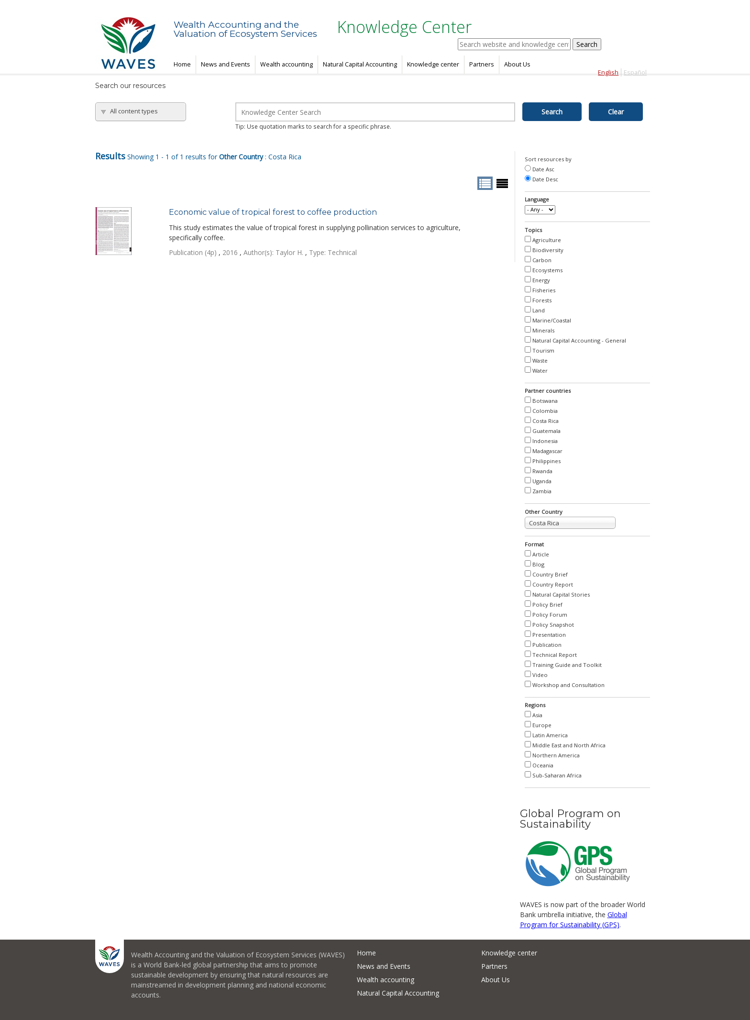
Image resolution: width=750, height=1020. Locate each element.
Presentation (549, 634)
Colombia (545, 410)
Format (534, 544)
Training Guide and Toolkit (567, 664)
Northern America (556, 755)
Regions (535, 705)
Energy (541, 280)
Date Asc (543, 169)
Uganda (541, 481)
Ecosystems (547, 270)
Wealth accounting (286, 64)
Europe (541, 725)
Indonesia (545, 440)
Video (540, 674)
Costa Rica (545, 420)
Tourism (543, 350)
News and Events (225, 64)
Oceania (542, 765)
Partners (481, 64)
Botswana (545, 400)
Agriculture (546, 240)
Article (540, 554)
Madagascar (547, 451)
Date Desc (545, 179)
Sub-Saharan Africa (557, 775)
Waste (540, 360)
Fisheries (543, 290)
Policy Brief (547, 604)
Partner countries (548, 390)
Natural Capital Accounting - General (579, 340)
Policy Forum (549, 614)
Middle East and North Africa (569, 745)
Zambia (541, 491)
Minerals (543, 330)
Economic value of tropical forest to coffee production (273, 212)
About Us (517, 64)
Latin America (550, 735)
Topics (533, 229)
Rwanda (542, 471)
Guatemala (546, 430)
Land (538, 310)
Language (537, 199)
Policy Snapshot (553, 624)
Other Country (543, 511)
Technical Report (554, 654)
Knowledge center (433, 64)
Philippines (546, 461)
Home (182, 64)
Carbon (541, 260)
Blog (538, 564)
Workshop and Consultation (568, 684)
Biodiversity (547, 250)
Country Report (552, 584)
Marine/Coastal (551, 320)
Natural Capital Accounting (360, 64)
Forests (541, 300)
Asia (537, 715)
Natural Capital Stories (561, 594)
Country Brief (550, 574)
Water (540, 370)
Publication (547, 644)
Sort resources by (548, 159)
